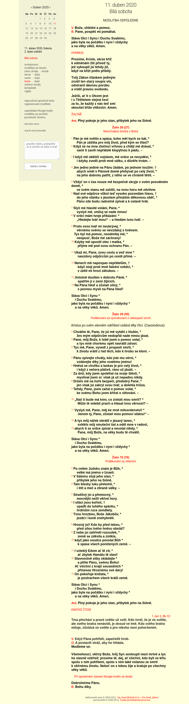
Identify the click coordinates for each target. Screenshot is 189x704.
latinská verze (31, 124)
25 (54, 33)
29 (41, 38)
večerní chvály (32, 84)
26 (26, 38)
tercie (27, 74)
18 (54, 28)
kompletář (30, 87)
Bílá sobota (30, 58)
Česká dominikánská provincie (135, 700)
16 (45, 28)
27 (31, 38)
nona (27, 81)
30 (45, 38)
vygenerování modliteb (37, 104)
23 (45, 33)
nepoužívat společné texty (39, 100)
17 (50, 28)
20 (31, 33)
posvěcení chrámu (34, 117)
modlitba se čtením (35, 67)
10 (50, 23)
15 (41, 28)
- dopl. (36, 74)
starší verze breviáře (35, 130)
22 (41, 33)
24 (50, 33)
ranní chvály (31, 71)
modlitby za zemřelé (36, 114)
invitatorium (31, 64)
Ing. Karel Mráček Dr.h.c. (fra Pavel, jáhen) (137, 697)
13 (31, 28)
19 (26, 33)
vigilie (27, 91)
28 (36, 38)
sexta (27, 77)
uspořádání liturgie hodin (38, 110)
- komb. (45, 71)
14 (36, 28)
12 (26, 28)
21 (36, 33)
